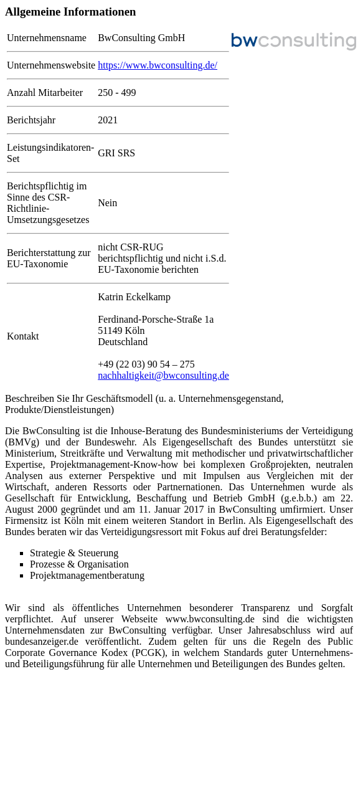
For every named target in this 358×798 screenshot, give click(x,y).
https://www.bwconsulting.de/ (157, 65)
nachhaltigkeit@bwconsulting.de (163, 375)
